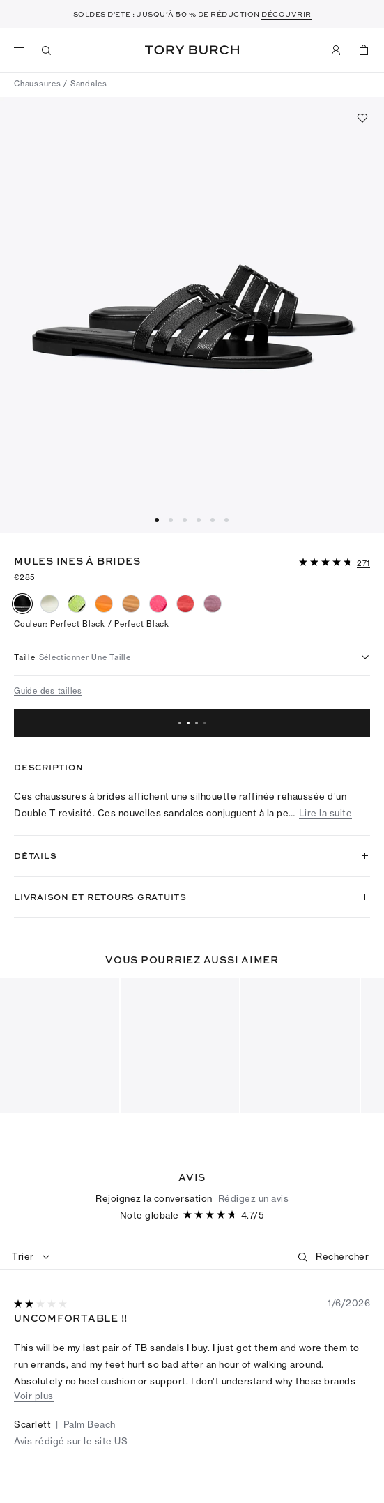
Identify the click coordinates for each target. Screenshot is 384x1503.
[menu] (22, 50)
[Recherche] (47, 50)
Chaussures (37, 84)
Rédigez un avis (253, 1198)
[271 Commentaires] (363, 564)
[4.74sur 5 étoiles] (327, 563)
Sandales (88, 84)
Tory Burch (192, 49)
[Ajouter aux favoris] (362, 118)
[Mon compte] (336, 50)
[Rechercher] (342, 1256)
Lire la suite (326, 813)
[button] (334, 561)
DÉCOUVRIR (286, 14)
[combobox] (31, 1257)
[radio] (22, 603)
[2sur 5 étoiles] (42, 1304)
